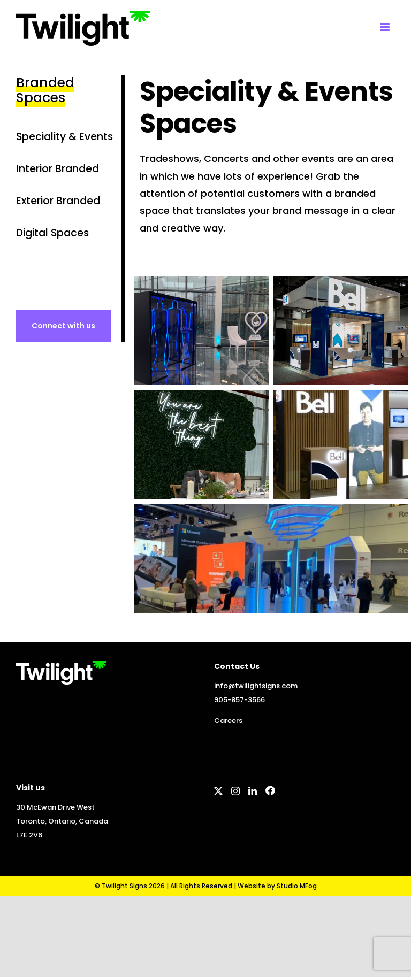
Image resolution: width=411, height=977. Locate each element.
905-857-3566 (239, 700)
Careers (228, 721)
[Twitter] (218, 791)
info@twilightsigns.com (256, 686)
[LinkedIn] (252, 791)
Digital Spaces (52, 233)
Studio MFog (297, 885)
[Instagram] (235, 791)
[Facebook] (270, 790)
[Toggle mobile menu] (385, 27)
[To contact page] (63, 326)
